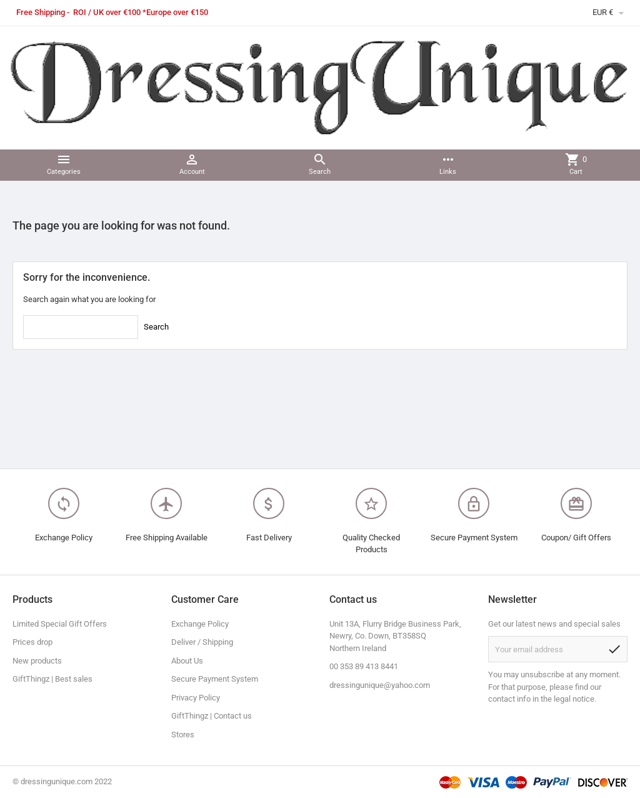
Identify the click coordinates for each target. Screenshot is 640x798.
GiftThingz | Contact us (211, 715)
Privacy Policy (195, 697)
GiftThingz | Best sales (52, 679)
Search (156, 326)
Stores (182, 734)
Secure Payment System (214, 679)
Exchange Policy (200, 624)
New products (37, 660)
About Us (187, 660)
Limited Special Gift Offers (59, 624)
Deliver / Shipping (202, 642)
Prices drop (32, 642)
